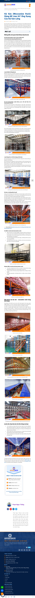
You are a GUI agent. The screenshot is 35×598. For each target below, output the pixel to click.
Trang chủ (6, 8)
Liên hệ (6, 579)
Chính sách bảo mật (8, 586)
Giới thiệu (6, 575)
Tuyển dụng (7, 577)
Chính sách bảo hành (8, 587)
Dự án (6, 580)
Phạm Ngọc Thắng (14, 21)
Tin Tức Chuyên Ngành (13, 8)
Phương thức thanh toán (9, 593)
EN (30, 1)
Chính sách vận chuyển (9, 589)
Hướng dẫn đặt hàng (8, 591)
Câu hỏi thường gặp (8, 582)
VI (27, 1)
